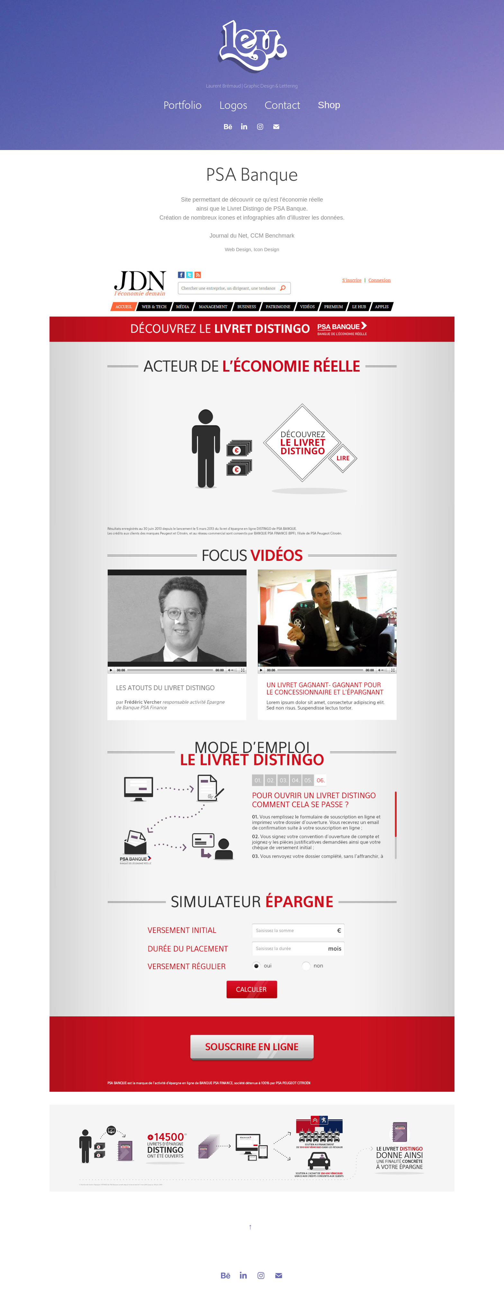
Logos (233, 105)
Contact (282, 105)
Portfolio (183, 105)
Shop (329, 104)
